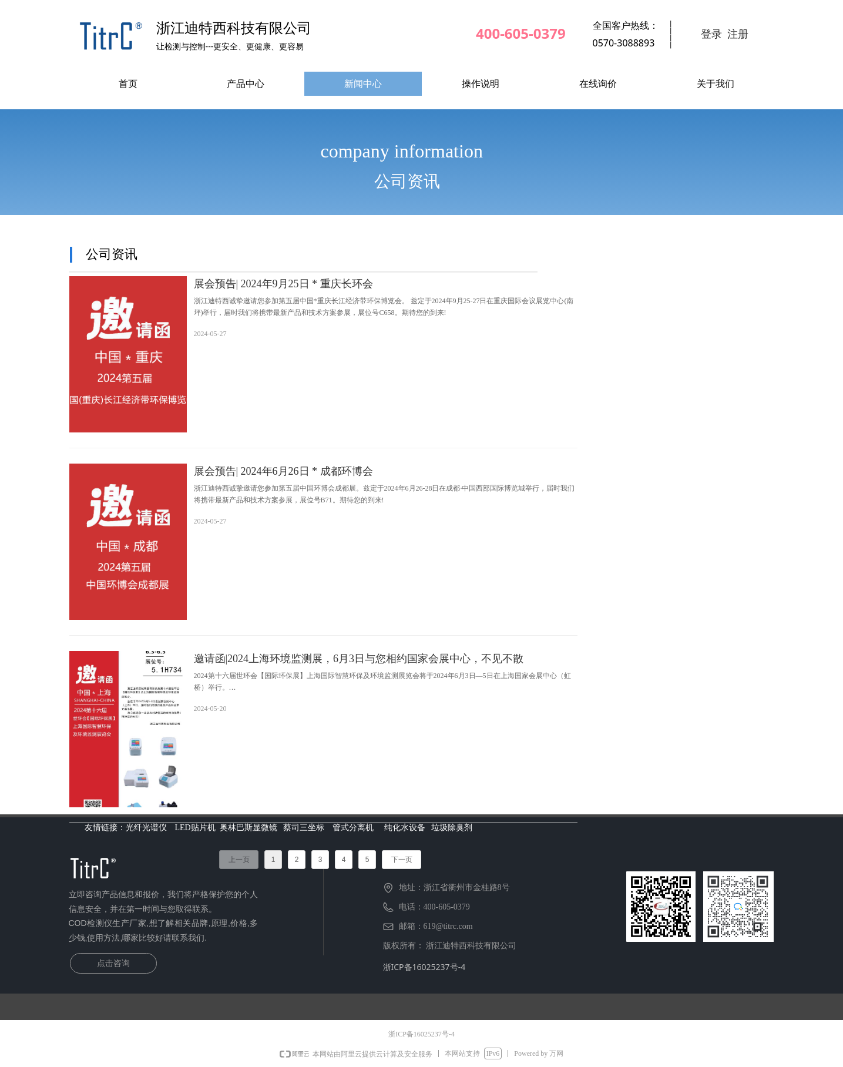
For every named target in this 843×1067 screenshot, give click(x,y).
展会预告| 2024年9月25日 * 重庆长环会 (283, 284)
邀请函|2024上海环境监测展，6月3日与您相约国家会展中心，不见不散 (359, 659)
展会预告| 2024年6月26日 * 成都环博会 (283, 471)
